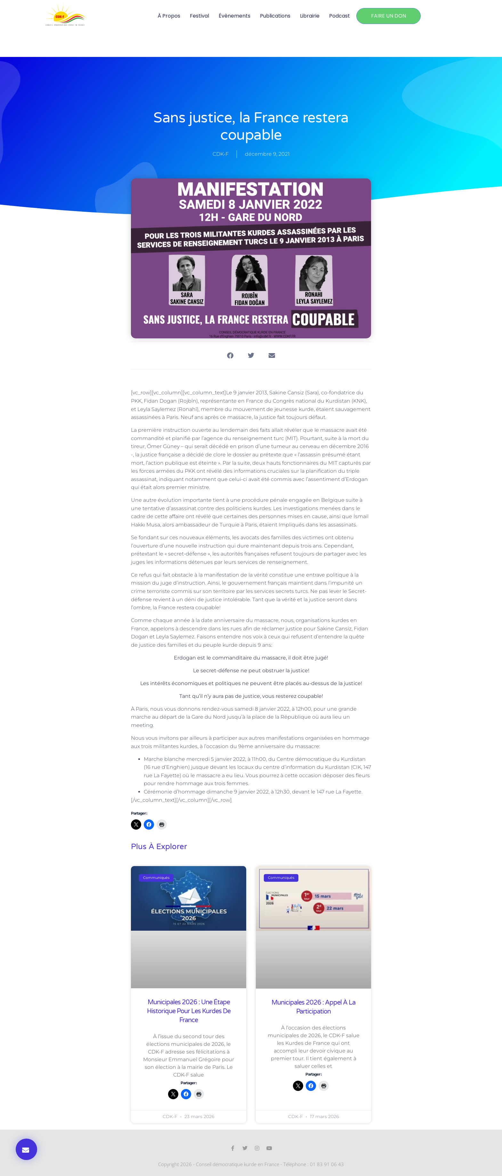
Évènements (234, 16)
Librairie (310, 16)
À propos (169, 16)
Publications (275, 16)
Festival (199, 16)
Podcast (339, 16)
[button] (26, 1149)
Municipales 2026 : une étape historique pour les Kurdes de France (189, 1011)
